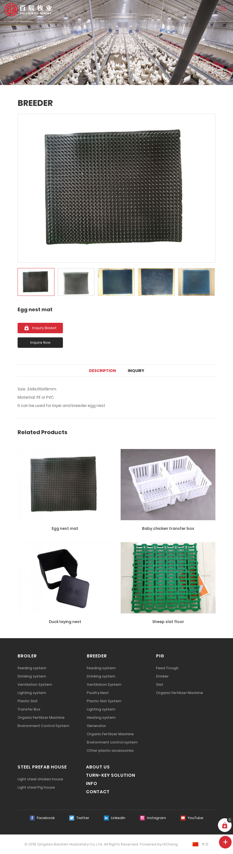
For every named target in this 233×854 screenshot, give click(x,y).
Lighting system (32, 692)
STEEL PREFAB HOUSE (42, 767)
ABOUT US (98, 767)
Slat (159, 684)
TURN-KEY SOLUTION (110, 775)
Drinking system (32, 676)
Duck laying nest (65, 621)
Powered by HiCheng (159, 844)
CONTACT (98, 792)
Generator (96, 725)
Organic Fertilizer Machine (41, 717)
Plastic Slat (28, 701)
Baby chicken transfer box (168, 528)
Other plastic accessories (110, 750)
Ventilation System (35, 684)
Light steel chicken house (40, 779)
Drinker (162, 676)
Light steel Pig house (36, 787)
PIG (160, 656)
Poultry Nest (98, 692)
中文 (205, 844)
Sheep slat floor (168, 621)
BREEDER (97, 656)
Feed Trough (167, 668)
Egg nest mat (65, 528)
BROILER (27, 656)
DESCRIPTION (102, 370)
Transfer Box (29, 709)
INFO (91, 783)
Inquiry (136, 370)
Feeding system (32, 668)
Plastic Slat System (104, 701)
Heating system (101, 717)
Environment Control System (43, 725)
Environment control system (112, 742)
